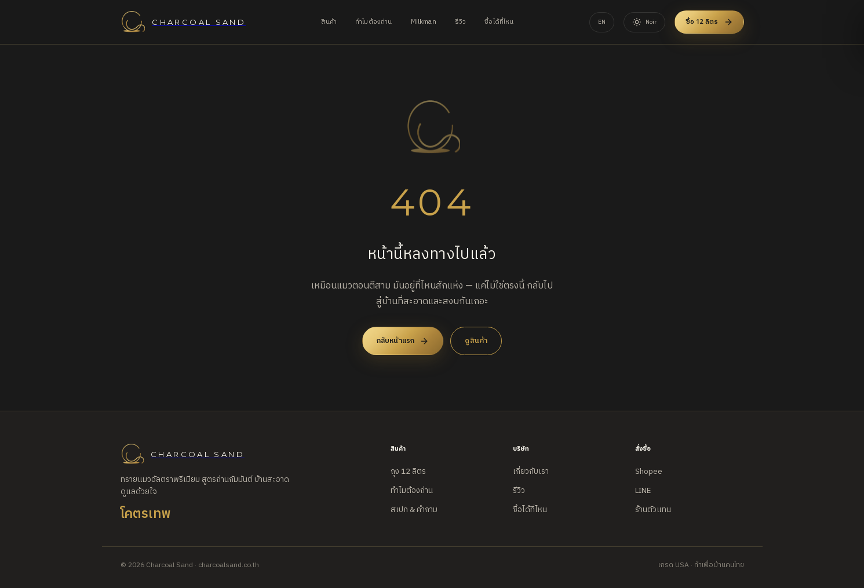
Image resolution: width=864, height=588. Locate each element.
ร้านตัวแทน (653, 509)
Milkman (423, 22)
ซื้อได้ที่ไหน (498, 22)
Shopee (648, 471)
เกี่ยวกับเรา (531, 471)
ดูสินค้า (476, 340)
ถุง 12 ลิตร (408, 471)
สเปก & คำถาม (414, 509)
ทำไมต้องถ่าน (373, 22)
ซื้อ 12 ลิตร (709, 22)
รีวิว (460, 22)
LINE (643, 490)
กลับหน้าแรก (403, 340)
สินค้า (329, 22)
